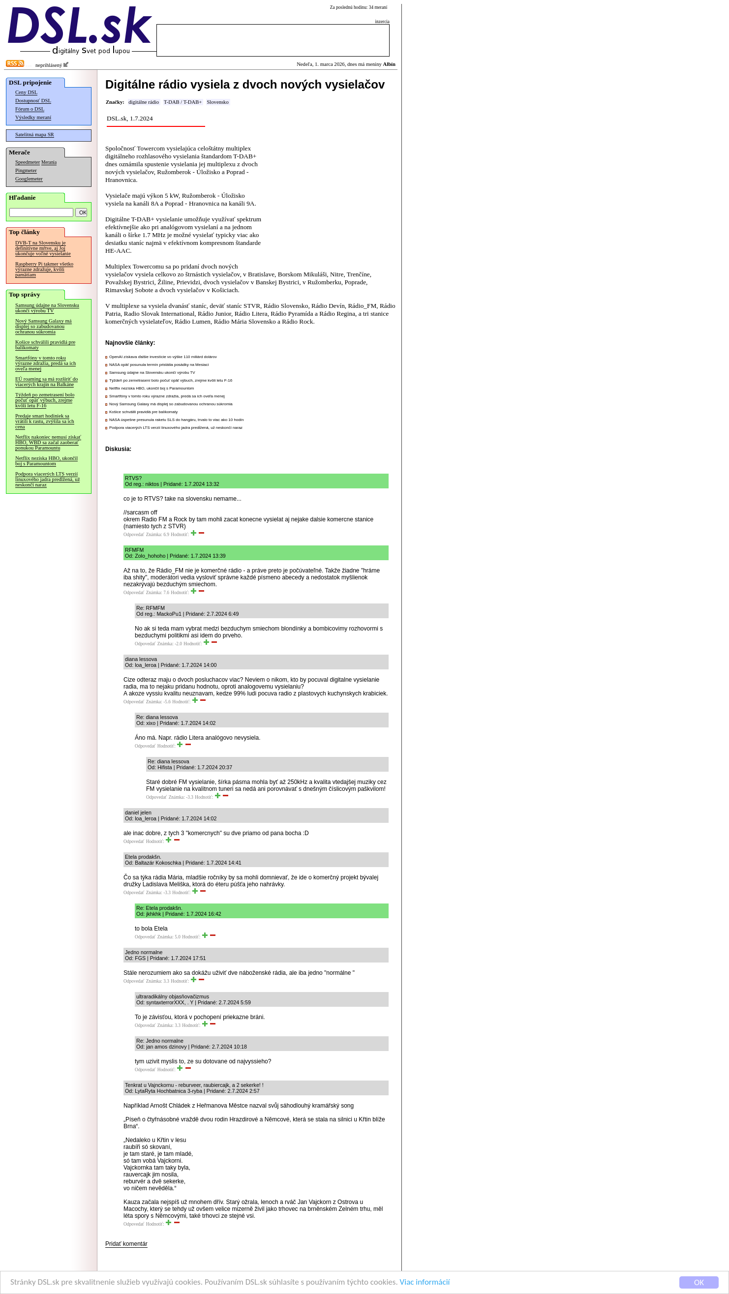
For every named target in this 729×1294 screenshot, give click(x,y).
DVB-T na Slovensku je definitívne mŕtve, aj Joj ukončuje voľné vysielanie (43, 248)
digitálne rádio (143, 102)
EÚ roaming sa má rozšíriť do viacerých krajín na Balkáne (46, 381)
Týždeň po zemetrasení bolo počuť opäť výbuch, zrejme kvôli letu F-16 (44, 400)
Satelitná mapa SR (34, 134)
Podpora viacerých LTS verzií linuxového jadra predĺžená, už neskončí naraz (47, 479)
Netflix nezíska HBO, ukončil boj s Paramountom (46, 460)
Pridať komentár (126, 1243)
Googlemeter (29, 178)
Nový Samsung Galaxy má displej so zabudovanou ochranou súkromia (43, 326)
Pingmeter (26, 170)
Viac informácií (425, 1283)
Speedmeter (27, 162)
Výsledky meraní (33, 117)
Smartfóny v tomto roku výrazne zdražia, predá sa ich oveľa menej (45, 363)
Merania (49, 162)
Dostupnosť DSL (33, 100)
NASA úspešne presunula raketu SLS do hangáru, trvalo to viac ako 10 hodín (176, 420)
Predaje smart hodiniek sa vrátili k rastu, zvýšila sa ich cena (44, 421)
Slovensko (217, 102)
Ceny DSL (26, 92)
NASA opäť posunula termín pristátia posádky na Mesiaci (159, 364)
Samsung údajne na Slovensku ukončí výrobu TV (47, 307)
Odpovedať (133, 534)
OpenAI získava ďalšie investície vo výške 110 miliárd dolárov (163, 357)
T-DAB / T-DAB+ (183, 102)
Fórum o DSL (29, 109)
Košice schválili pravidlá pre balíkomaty (45, 344)
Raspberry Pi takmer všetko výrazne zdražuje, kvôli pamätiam (44, 269)
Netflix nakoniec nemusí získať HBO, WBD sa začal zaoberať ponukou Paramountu (48, 442)
